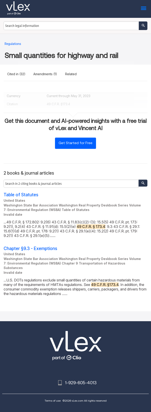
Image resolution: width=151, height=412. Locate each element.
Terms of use (53, 400)
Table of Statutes (21, 194)
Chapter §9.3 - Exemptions (30, 248)
